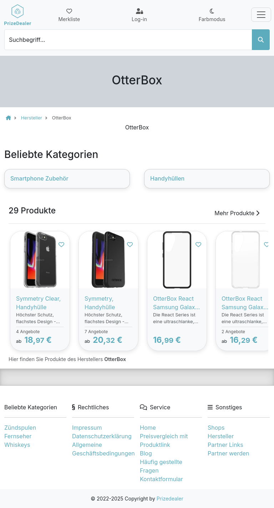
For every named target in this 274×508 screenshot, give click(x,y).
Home (148, 427)
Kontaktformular (161, 479)
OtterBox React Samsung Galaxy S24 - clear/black (176, 303)
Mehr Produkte (236, 213)
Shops (216, 427)
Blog (146, 453)
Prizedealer (170, 498)
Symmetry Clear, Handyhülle (38, 303)
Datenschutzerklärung (102, 436)
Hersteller (221, 436)
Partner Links (225, 444)
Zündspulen (20, 427)
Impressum (87, 427)
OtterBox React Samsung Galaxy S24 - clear (244, 303)
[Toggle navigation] (261, 15)
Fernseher (17, 436)
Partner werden (228, 453)
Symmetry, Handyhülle (100, 303)
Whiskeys (17, 444)
